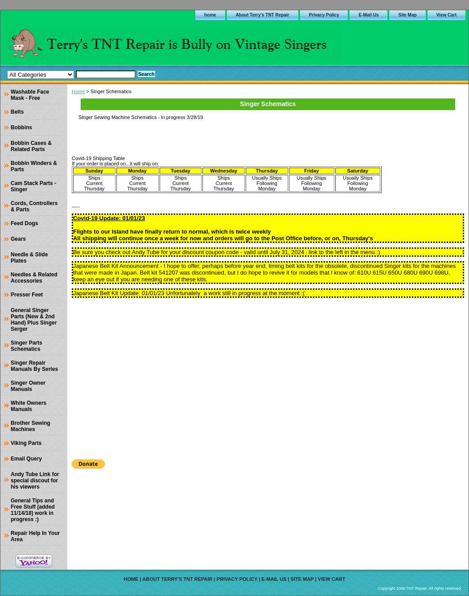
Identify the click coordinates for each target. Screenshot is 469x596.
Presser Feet (27, 295)
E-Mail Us (368, 14)
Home (78, 91)
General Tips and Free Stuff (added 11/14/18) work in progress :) (33, 509)
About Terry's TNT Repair (262, 14)
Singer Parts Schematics (26, 346)
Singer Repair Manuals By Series (34, 366)
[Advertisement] (268, 375)
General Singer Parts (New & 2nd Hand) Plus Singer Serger (34, 319)
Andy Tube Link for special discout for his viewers (35, 480)
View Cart (446, 14)
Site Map (407, 14)
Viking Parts (26, 443)
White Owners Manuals (28, 406)
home (210, 14)
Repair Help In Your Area (35, 536)
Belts (17, 112)
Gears (18, 239)
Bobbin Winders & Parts (34, 166)
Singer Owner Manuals (28, 386)
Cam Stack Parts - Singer (33, 186)
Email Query (26, 459)
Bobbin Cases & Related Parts (31, 146)
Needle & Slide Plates (29, 257)
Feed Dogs (24, 223)
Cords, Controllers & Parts (34, 206)
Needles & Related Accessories (34, 277)
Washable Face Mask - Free (30, 95)
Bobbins (21, 127)
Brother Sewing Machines (30, 426)
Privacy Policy (324, 14)
